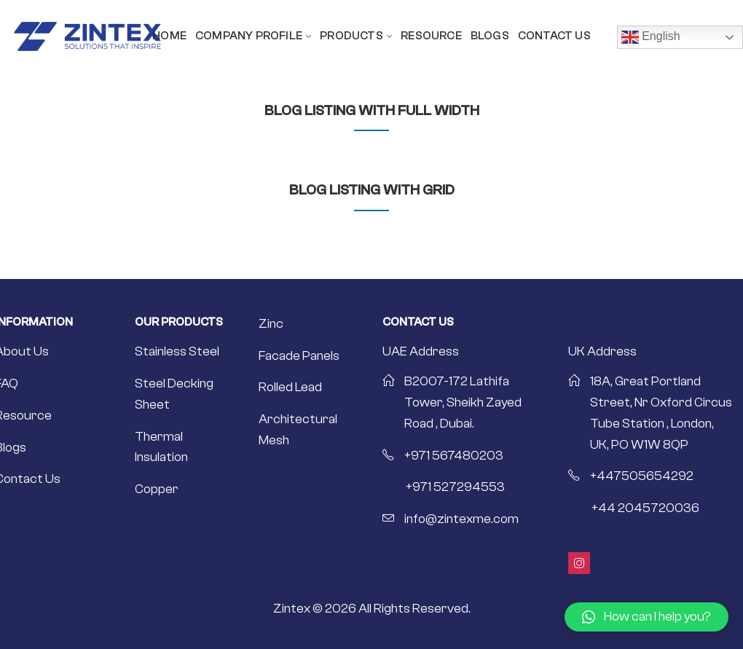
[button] (646, 617)
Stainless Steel (177, 351)
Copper (156, 489)
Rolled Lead (290, 387)
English (650, 37)
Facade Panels (299, 355)
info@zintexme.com (461, 519)
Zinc (271, 323)
